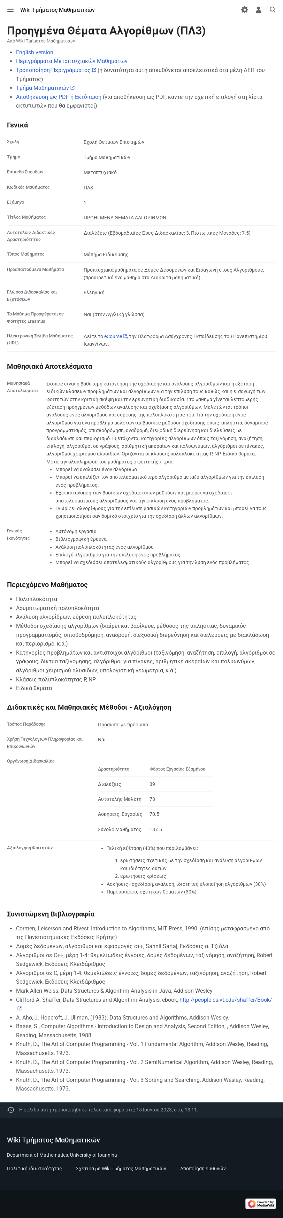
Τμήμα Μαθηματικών (42, 88)
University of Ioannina (93, 1155)
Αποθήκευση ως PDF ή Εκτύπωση (58, 97)
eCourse (113, 336)
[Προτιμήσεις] (245, 10)
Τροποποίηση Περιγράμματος (53, 70)
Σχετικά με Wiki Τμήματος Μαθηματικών (121, 1168)
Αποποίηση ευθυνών (203, 1168)
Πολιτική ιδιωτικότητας (34, 1168)
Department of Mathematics (37, 1155)
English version (34, 52)
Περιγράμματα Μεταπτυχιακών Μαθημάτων (72, 61)
